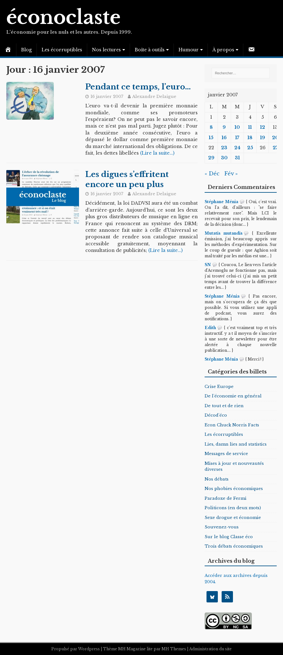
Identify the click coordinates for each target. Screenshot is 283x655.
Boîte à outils (150, 50)
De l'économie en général (233, 396)
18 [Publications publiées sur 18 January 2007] (249, 137)
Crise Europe (219, 386)
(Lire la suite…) (157, 153)
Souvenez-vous (222, 527)
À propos (223, 50)
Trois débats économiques (234, 546)
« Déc (212, 173)
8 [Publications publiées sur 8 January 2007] (211, 127)
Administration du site (210, 648)
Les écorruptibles (62, 50)
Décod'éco (216, 415)
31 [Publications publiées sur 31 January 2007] (237, 158)
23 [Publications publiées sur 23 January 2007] (224, 148)
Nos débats (217, 479)
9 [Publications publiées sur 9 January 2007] (224, 127)
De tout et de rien (224, 405)
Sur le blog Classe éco (229, 536)
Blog (26, 50)
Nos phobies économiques (234, 488)
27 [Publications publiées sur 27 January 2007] (275, 148)
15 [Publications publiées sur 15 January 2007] (211, 137)
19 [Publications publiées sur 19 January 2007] (262, 137)
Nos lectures (106, 50)
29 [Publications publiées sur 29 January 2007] (211, 158)
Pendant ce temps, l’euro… (138, 86)
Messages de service (226, 453)
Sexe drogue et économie (233, 517)
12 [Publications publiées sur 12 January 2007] (262, 127)
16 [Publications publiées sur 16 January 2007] (224, 137)
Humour (188, 50)
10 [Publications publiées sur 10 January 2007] (237, 127)
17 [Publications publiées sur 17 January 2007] (237, 137)
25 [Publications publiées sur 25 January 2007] (250, 148)
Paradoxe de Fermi (225, 498)
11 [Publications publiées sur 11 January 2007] (250, 127)
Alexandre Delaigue (154, 96)
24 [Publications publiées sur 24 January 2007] (237, 148)
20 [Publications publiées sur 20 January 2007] (275, 137)
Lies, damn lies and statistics (236, 444)
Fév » (231, 173)
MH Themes (173, 648)
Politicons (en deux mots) (233, 507)
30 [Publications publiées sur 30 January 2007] (224, 158)
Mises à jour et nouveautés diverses (234, 466)
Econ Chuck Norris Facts (232, 425)
